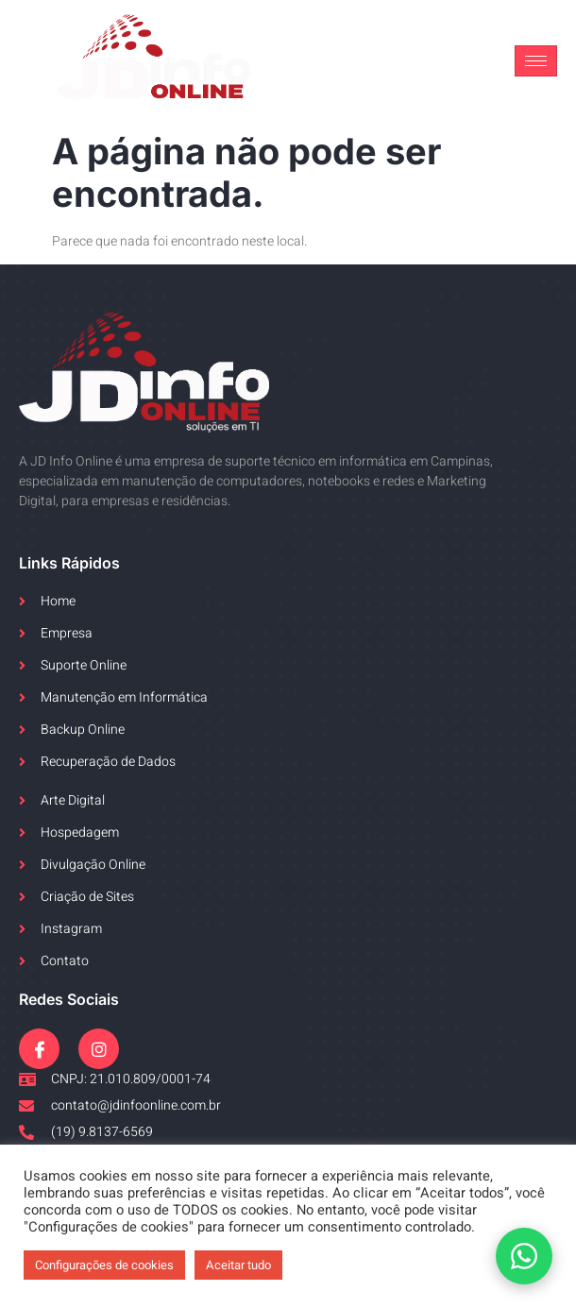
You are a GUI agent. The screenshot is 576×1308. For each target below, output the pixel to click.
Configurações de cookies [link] (104, 1265)
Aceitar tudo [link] (238, 1265)
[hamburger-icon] (536, 60)
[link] (153, 61)
